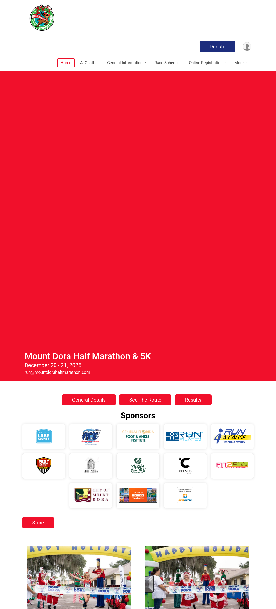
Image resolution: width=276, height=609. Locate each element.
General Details (89, 127)
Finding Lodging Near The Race (77, 473)
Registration (195, 555)
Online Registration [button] (206, 62)
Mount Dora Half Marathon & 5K (88, 83)
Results (193, 127)
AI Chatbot (89, 62)
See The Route (145, 127)
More (239, 62)
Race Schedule (167, 62)
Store (38, 250)
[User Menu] (246, 46)
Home (66, 62)
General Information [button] (125, 62)
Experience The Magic (77, 388)
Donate (217, 47)
